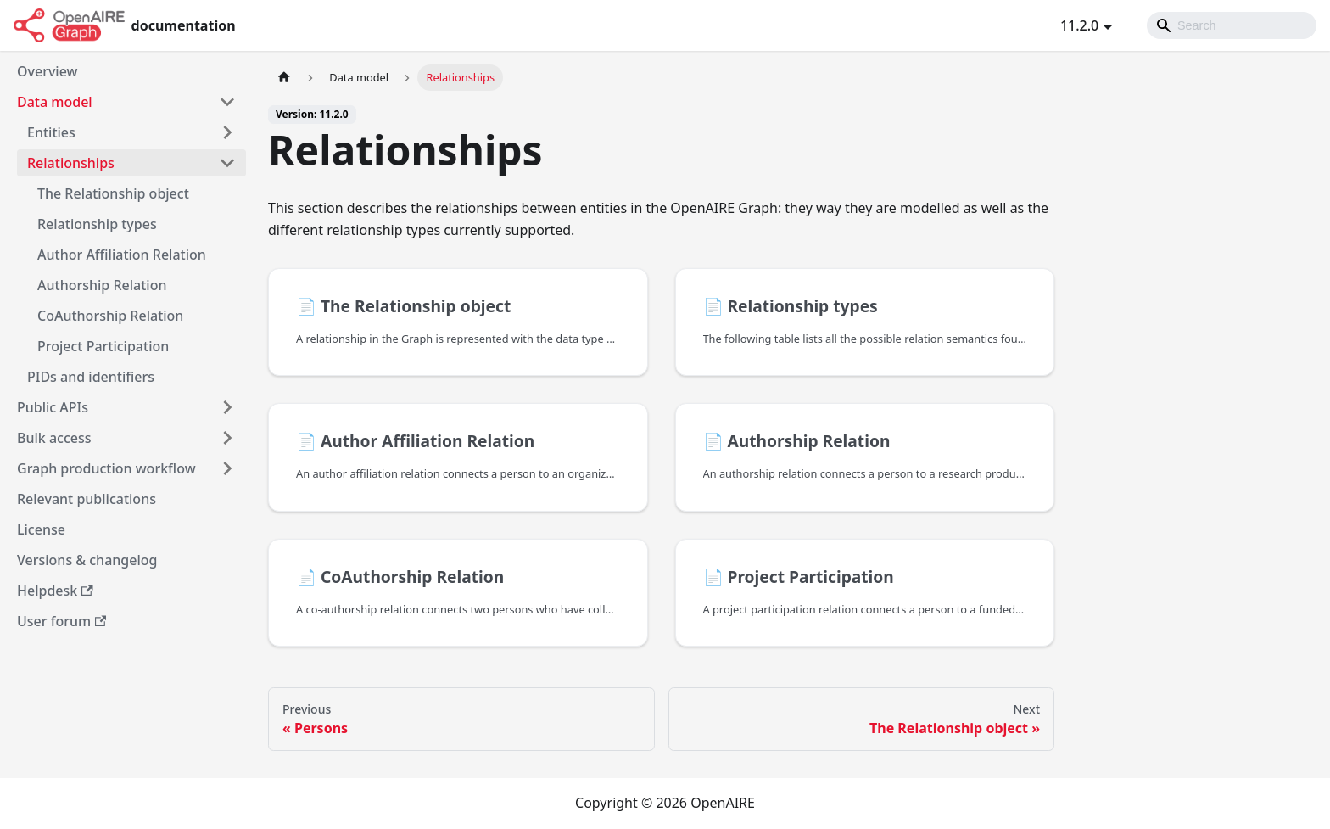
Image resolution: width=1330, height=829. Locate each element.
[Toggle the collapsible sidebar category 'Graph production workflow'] (227, 468)
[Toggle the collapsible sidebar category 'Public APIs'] (227, 407)
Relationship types (97, 224)
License (41, 529)
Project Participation (103, 346)
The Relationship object (113, 193)
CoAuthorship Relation (110, 315)
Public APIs (52, 407)
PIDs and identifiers (90, 376)
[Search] (1231, 25)
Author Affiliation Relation (121, 254)
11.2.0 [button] (1079, 25)
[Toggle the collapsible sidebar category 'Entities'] (227, 132)
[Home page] (284, 77)
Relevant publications (86, 499)
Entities (51, 132)
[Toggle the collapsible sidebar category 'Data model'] (227, 101)
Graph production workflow (106, 468)
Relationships (71, 163)
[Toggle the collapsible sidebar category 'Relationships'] (227, 162)
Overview (47, 71)
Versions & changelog (87, 560)
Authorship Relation (101, 285)
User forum (61, 621)
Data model (54, 101)
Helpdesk (55, 590)
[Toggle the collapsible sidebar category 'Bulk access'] (227, 437)
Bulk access (54, 438)
